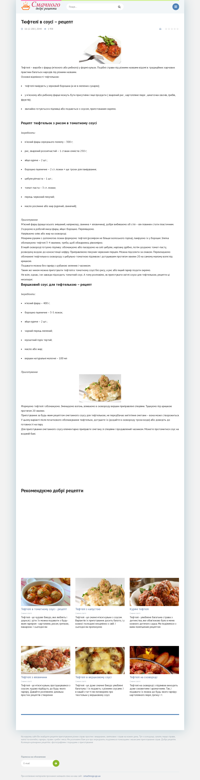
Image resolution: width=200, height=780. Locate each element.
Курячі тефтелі (139, 609)
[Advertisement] (100, 459)
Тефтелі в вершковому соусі (93, 677)
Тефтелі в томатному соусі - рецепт (44, 609)
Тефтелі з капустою (87, 609)
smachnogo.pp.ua (91, 776)
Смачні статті (26, 613)
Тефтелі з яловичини (34, 677)
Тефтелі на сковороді (143, 677)
